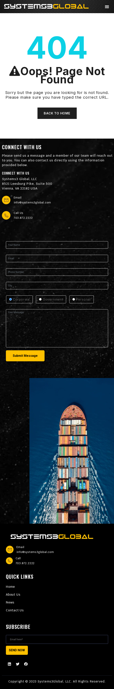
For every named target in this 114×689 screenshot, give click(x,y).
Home (10, 587)
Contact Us (15, 610)
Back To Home (57, 113)
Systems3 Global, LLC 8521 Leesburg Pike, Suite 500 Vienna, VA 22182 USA (27, 183)
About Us (13, 594)
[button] (107, 6)
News (10, 602)
